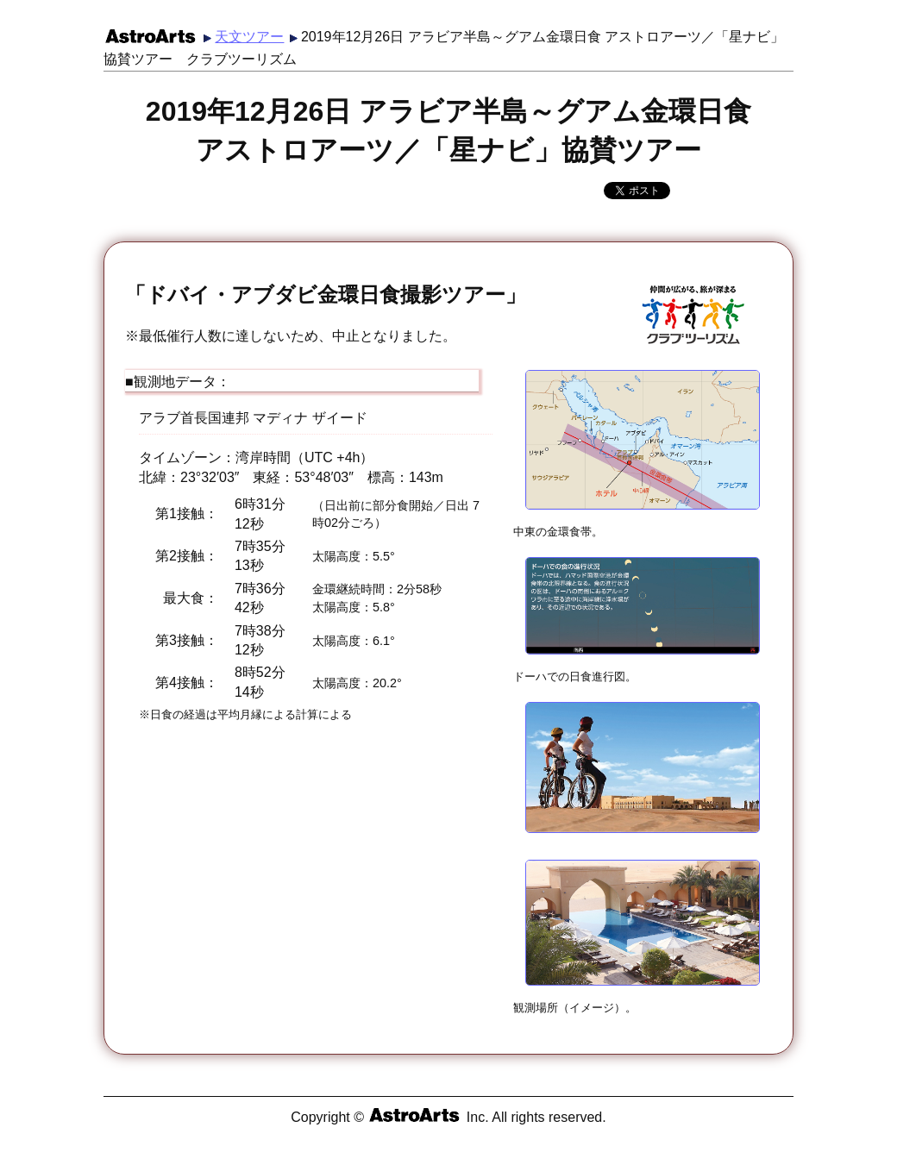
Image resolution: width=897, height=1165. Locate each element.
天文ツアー (249, 36)
